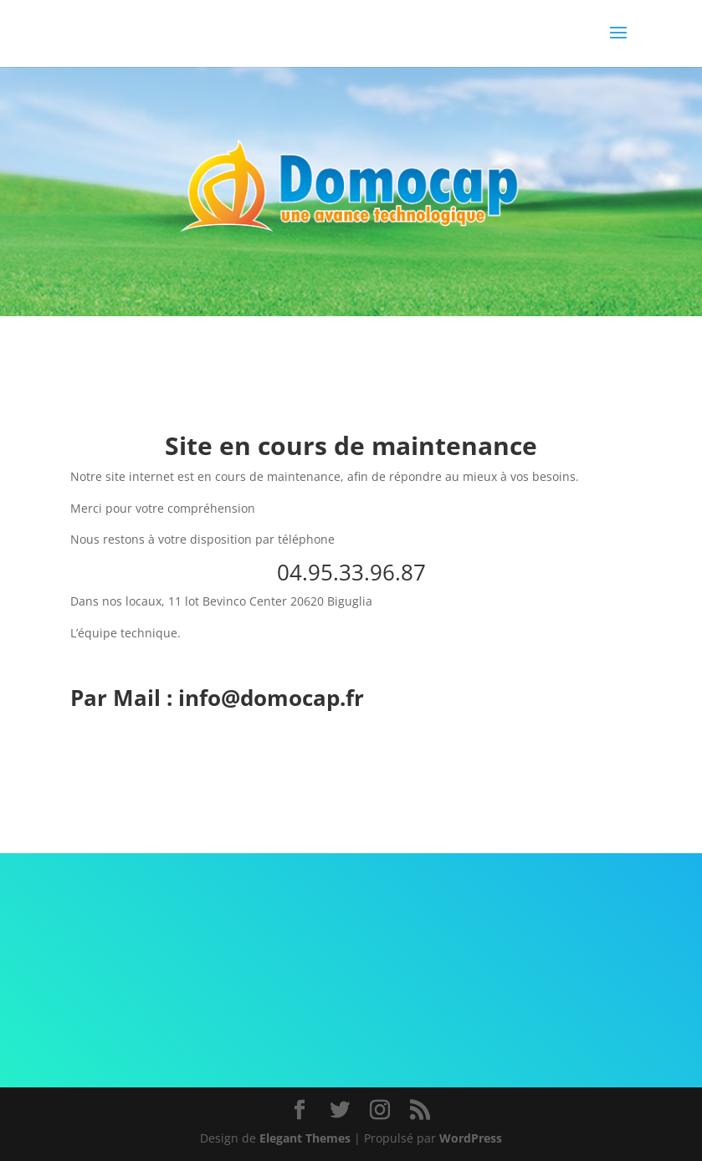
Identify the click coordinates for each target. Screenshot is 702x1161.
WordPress (470, 1138)
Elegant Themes (305, 1138)
